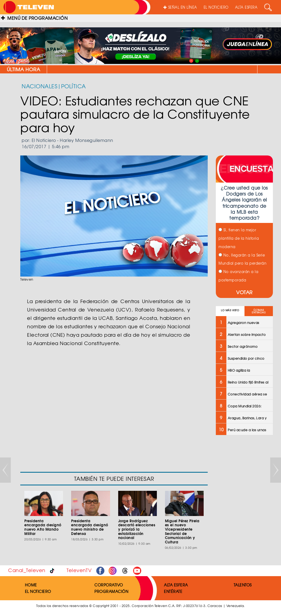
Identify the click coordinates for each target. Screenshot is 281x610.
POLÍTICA (73, 86)
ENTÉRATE (173, 591)
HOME (31, 585)
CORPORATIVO (108, 585)
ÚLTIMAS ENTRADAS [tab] (258, 311)
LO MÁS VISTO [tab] (230, 310)
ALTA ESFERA (246, 7)
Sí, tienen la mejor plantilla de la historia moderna (239, 238)
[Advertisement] (244, 526)
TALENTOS (243, 585)
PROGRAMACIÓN (111, 591)
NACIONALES (39, 86)
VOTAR (244, 292)
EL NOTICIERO (216, 7)
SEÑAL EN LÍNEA (180, 7)
